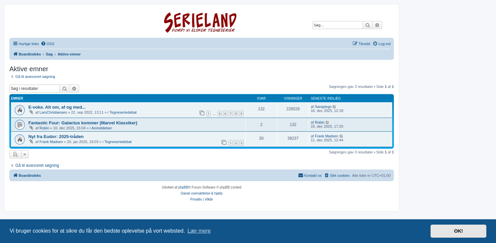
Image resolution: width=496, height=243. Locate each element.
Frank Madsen (51, 142)
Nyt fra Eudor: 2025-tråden (56, 136)
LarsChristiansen (53, 112)
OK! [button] (458, 231)
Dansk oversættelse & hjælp (201, 193)
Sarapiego (323, 107)
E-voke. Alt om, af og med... (57, 107)
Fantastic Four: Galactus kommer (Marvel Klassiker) (82, 122)
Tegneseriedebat (123, 112)
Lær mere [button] (199, 231)
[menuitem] (47, 44)
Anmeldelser (101, 128)
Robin (44, 128)
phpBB (183, 187)
